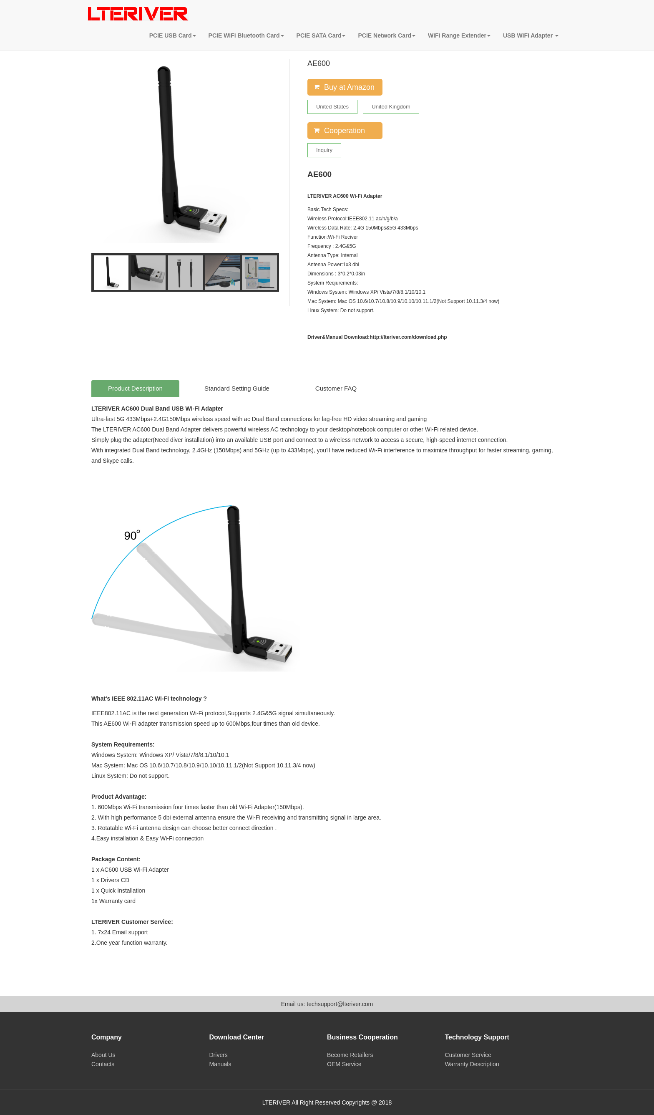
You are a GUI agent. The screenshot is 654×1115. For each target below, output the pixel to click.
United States (332, 106)
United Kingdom (391, 106)
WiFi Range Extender (459, 35)
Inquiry (324, 150)
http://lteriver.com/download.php (408, 337)
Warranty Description (472, 1064)
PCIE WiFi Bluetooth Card (246, 35)
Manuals (220, 1064)
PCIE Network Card (386, 35)
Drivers (218, 1055)
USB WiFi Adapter (530, 35)
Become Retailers (350, 1055)
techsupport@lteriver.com (340, 1004)
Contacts (102, 1064)
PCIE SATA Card (321, 35)
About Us (103, 1055)
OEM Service (344, 1064)
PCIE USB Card (172, 35)
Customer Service (468, 1055)
